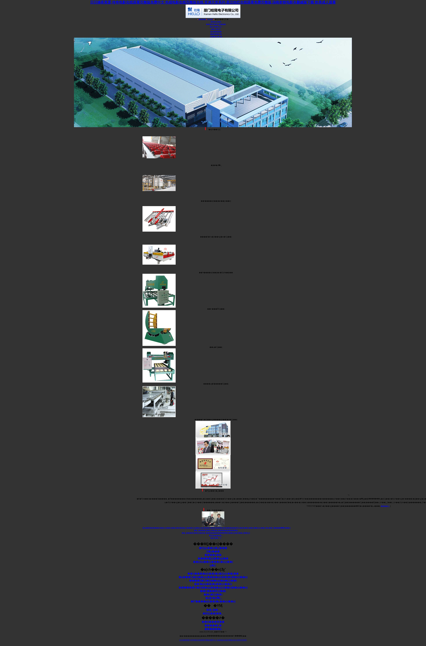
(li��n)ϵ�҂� (216, 36)
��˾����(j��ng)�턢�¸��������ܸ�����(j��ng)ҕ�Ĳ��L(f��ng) (216, 533)
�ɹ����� (216, 32)
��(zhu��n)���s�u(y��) (213, 561)
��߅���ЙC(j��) (213, 591)
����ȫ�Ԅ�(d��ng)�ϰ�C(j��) (213, 580)
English (209, 19)
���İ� (202, 19)
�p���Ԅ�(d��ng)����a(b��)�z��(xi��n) (213, 577)
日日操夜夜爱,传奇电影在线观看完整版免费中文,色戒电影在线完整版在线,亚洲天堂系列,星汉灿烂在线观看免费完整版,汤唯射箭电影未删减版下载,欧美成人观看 (213, 2)
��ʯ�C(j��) (213, 594)
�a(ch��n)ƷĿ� (220, 19)
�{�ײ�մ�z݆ (213, 597)
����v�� (213, 554)
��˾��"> (215, 538)
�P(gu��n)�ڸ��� (213, 547)
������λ (213, 628)
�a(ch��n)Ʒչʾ (216, 27)
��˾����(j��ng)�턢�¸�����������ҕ (216, 530)
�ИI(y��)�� (216, 535)
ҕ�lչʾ (213, 565)
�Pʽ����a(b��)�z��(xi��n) (213, 601)
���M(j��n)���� (216, 24)
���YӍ (216, 29)
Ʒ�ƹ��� (213, 551)
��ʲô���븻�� (213, 621)
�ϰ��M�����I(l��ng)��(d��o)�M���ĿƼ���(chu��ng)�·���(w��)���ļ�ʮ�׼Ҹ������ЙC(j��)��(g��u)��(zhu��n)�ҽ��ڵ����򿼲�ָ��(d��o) (216, 528)
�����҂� (216, 34)
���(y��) (216, 22)
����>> (385, 506)
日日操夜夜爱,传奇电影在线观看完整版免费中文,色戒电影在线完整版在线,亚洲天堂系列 (213, 640)
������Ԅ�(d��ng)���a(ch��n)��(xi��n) (213, 587)
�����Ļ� (213, 625)
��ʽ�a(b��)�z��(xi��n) (213, 584)
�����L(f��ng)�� (213, 558)
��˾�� (213, 609)
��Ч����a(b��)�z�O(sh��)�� (213, 573)
